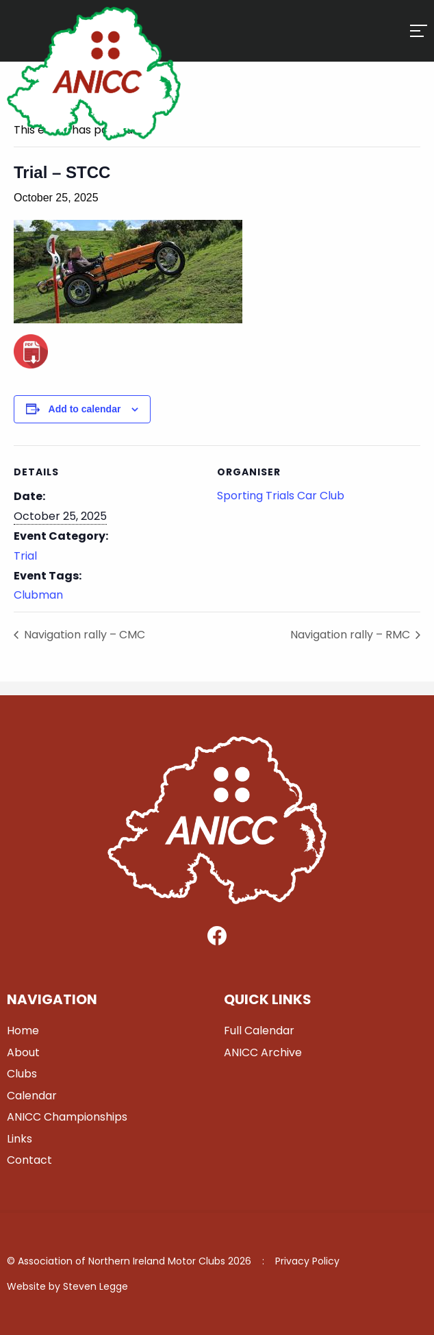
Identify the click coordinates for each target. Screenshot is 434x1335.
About (23, 1052)
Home (23, 1030)
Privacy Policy (307, 1261)
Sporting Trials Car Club (280, 495)
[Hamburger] (418, 31)
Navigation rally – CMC (83, 634)
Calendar (32, 1095)
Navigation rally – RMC (351, 634)
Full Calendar (259, 1030)
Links (19, 1139)
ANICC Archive (263, 1052)
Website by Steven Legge (67, 1286)
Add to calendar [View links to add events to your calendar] (85, 408)
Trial (25, 556)
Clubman (38, 595)
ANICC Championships (67, 1117)
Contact (29, 1160)
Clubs (22, 1074)
